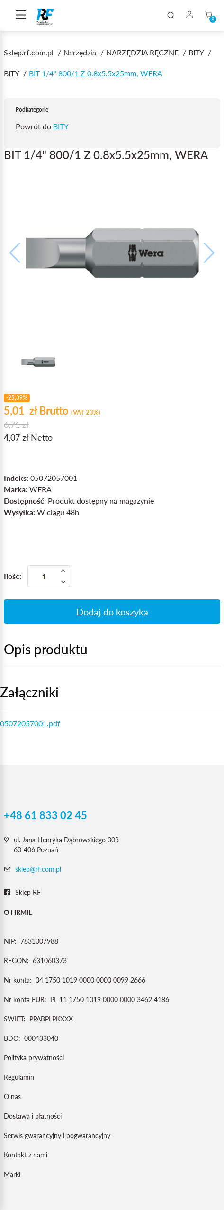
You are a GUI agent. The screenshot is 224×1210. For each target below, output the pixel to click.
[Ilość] (48, 576)
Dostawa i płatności (33, 1116)
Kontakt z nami (25, 1155)
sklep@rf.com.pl (38, 869)
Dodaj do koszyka (112, 611)
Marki (12, 1174)
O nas (12, 1097)
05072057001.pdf (30, 723)
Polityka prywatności (34, 1058)
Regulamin (19, 1077)
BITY (61, 126)
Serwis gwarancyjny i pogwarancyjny (57, 1135)
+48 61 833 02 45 (45, 815)
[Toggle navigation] (21, 15)
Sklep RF (22, 892)
